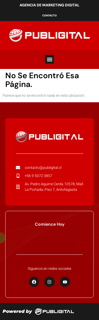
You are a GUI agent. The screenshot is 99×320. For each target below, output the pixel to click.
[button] (49, 59)
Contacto (49, 15)
